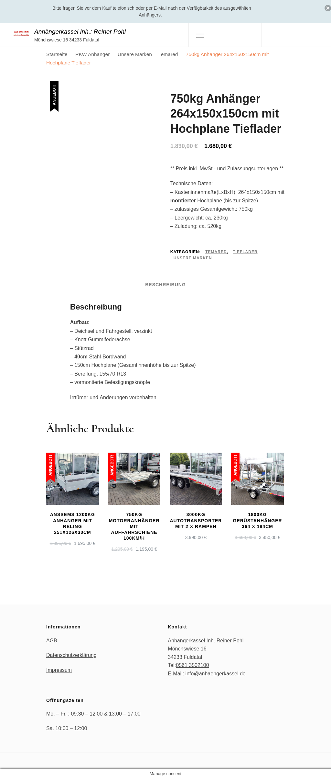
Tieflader (245, 252)
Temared (216, 252)
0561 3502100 (192, 665)
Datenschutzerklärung (71, 655)
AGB (51, 640)
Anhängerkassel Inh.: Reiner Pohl (80, 31)
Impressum (59, 670)
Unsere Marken (193, 258)
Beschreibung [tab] (165, 284)
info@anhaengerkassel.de (216, 673)
